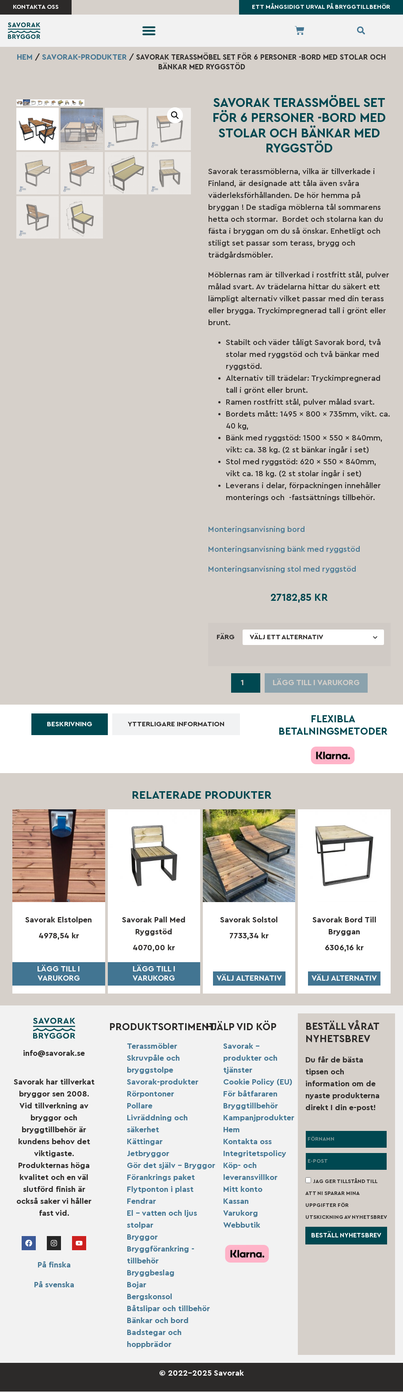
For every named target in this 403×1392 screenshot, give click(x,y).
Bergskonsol (149, 1297)
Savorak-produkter (84, 57)
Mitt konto (242, 1190)
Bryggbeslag (151, 1273)
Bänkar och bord (158, 1321)
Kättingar (145, 1142)
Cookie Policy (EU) (258, 1082)
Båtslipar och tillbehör (168, 1309)
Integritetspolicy (254, 1154)
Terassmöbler (152, 1047)
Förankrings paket (161, 1178)
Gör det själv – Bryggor (171, 1166)
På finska (54, 1265)
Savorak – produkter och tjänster (250, 1058)
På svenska (54, 1285)
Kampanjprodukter (258, 1118)
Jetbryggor (148, 1154)
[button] (149, 31)
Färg (226, 637)
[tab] (69, 725)
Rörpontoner (150, 1094)
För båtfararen (250, 1094)
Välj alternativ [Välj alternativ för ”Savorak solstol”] (249, 978)
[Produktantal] (245, 683)
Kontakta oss (247, 1142)
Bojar (136, 1285)
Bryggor (142, 1237)
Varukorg (240, 1214)
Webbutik (241, 1225)
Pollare (139, 1106)
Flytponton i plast (160, 1190)
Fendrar (141, 1202)
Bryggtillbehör (250, 1106)
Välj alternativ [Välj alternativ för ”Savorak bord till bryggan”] (344, 978)
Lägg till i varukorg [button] (58, 974)
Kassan (236, 1202)
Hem (25, 57)
